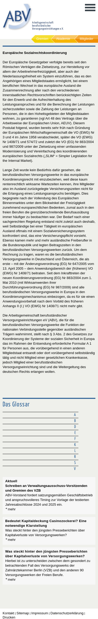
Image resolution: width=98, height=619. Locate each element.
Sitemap (22, 613)
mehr (12, 509)
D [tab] (75, 427)
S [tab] (75, 463)
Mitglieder (86, 39)
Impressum (39, 613)
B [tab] (75, 421)
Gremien (42, 39)
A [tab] (75, 415)
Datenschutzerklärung (66, 613)
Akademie (63, 39)
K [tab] (75, 445)
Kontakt (8, 613)
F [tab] (75, 439)
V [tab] (75, 469)
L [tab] (75, 451)
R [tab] (75, 457)
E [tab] (75, 433)
